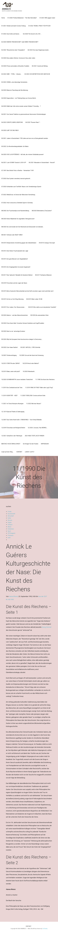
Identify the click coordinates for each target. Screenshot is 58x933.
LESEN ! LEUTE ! (29, 452)
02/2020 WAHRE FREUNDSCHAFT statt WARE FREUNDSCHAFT (19, 42)
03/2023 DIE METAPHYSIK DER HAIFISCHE (37, 74)
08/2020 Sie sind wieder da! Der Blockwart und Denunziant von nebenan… (22, 227)
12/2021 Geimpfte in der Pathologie (11, 436)
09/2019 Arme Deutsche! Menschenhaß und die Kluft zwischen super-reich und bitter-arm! (27, 291)
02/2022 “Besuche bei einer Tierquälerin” (13, 50)
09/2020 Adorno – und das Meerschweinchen (14, 315)
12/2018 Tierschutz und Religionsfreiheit (13, 427)
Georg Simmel (46, 627)
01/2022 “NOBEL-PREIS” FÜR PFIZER (39, 26)
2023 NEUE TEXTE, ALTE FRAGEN (34, 436)
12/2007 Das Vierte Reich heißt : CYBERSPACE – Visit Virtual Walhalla (21, 419)
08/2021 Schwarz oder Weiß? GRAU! (12, 235)
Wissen (10, 520)
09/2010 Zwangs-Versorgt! (47, 243)
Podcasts (10, 535)
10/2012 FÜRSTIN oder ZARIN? (10, 363)
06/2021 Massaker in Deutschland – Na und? (42, 162)
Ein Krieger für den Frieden (30, 444)
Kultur (9, 518)
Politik (9, 511)
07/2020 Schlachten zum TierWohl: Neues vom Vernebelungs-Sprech (21, 186)
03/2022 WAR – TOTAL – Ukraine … (11, 74)
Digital (9, 522)
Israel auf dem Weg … (7, 452)
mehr (9, 537)
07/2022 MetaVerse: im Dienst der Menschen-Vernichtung (18, 194)
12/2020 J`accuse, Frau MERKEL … (38, 427)
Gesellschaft (11, 514)
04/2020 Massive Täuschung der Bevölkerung (14, 90)
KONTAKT (19, 452)
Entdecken (11, 529)
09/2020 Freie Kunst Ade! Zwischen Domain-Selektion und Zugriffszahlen (22, 323)
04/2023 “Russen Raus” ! (32, 122)
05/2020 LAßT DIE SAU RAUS (10, 130)
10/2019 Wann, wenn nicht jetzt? (10, 371)
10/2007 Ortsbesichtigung (9, 355)
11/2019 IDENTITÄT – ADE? (9, 395)
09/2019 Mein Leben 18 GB (34, 299)
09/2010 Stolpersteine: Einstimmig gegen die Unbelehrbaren (18, 243)
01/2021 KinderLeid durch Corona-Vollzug (13, 26)
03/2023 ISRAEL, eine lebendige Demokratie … (14, 82)
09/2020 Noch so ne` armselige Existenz (13, 331)
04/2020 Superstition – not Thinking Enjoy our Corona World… (18, 98)
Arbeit (9, 527)
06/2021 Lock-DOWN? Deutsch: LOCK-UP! (13, 162)
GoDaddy (45, 928)
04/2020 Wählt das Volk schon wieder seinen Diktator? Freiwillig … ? (21, 106)
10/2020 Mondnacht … (29, 371)
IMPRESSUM (45, 444)
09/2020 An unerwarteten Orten (39, 315)
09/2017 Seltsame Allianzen (43, 275)
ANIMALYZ (6, 9)
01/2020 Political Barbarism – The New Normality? (22, 18)
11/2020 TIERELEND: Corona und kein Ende (32, 395)
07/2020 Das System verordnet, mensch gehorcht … (16, 178)
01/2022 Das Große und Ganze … (10, 34)
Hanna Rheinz (13, 596)
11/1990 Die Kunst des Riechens (44, 379)
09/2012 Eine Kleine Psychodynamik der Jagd (14, 251)
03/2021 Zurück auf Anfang (40, 66)
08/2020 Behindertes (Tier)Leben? (42, 210)
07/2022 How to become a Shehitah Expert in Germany (17, 203)
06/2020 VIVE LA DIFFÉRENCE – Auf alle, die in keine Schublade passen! (22, 154)
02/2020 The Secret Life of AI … (32, 34)
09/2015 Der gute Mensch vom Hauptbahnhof (14, 259)
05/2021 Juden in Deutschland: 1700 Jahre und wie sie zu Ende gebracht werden (24, 138)
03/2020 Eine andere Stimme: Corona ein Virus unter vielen (18, 58)
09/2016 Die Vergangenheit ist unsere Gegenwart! (15, 267)
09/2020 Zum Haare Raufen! (9, 347)
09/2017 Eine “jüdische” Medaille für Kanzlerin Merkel (16, 275)
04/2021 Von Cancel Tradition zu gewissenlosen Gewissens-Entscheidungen (23, 114)
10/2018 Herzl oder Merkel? (30, 363)
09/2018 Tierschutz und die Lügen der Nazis (14, 283)
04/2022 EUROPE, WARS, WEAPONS (12, 122)
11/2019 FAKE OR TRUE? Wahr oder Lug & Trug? (39, 387)
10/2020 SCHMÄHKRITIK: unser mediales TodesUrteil (17, 379)
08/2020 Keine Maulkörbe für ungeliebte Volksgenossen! (18, 219)
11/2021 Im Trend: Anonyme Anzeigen (12, 403)
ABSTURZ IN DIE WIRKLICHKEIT (10, 444)
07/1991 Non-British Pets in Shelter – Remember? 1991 (17, 170)
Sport (9, 531)
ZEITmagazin (11, 533)
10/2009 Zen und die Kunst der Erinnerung (31, 355)
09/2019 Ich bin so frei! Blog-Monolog (12, 299)
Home (3, 18)
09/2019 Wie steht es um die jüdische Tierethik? (42, 307)
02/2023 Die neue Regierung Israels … (39, 50)
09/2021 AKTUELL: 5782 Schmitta (30, 347)
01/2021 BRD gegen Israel (47, 18)
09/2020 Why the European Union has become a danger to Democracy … (22, 339)
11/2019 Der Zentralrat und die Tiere (11, 387)
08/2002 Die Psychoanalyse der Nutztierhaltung (15, 210)
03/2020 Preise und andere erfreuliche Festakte (15, 66)
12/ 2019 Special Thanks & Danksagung (12, 411)
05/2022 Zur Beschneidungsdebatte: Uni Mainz (14, 146)
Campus (10, 524)
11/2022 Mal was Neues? (33, 403)
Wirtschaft (11, 516)
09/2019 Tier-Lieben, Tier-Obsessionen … (13, 307)
